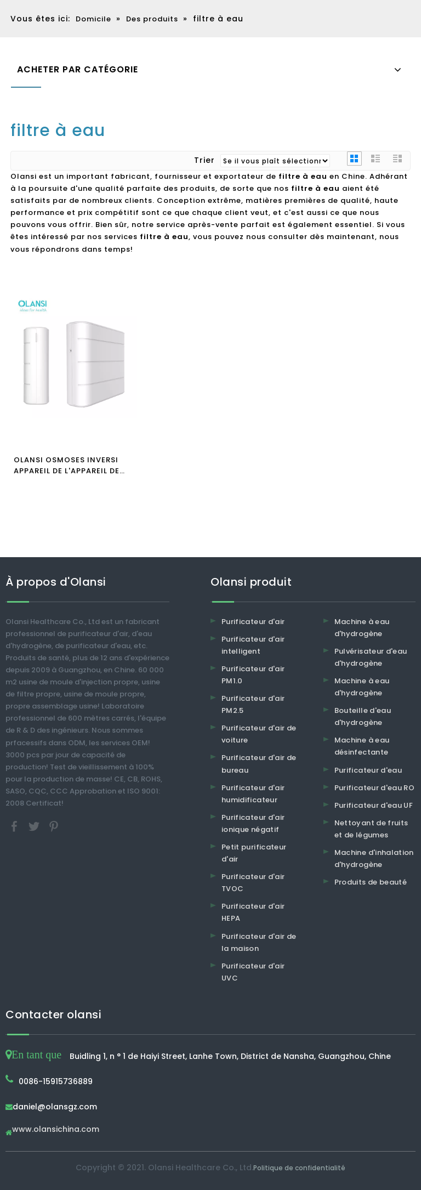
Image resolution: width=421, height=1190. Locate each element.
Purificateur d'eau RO (374, 788)
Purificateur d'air (253, 621)
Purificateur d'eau (368, 770)
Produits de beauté (370, 882)
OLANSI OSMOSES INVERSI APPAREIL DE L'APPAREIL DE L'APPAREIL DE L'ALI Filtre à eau (67, 466)
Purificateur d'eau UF (373, 805)
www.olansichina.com (55, 1130)
